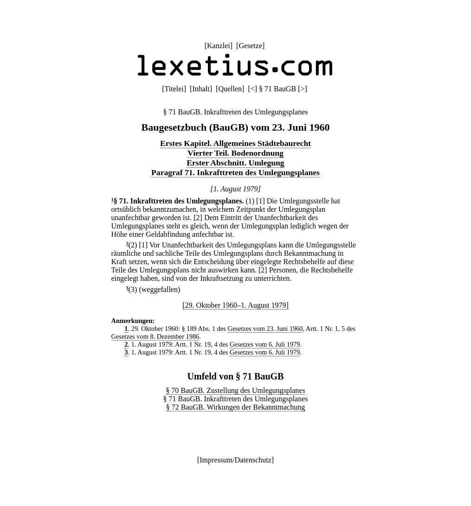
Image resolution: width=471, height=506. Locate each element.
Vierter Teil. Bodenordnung (235, 153)
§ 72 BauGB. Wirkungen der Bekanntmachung (235, 407)
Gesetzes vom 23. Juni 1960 (265, 328)
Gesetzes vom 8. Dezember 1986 (155, 336)
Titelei (174, 89)
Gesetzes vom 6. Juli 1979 (265, 344)
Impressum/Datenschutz (235, 460)
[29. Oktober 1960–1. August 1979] (235, 305)
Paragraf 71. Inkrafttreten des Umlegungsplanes (235, 172)
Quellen (230, 89)
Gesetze (250, 46)
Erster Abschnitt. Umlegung (235, 162)
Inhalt (200, 89)
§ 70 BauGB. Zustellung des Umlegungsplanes (235, 390)
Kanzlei (218, 46)
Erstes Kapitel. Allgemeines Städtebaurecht (235, 143)
